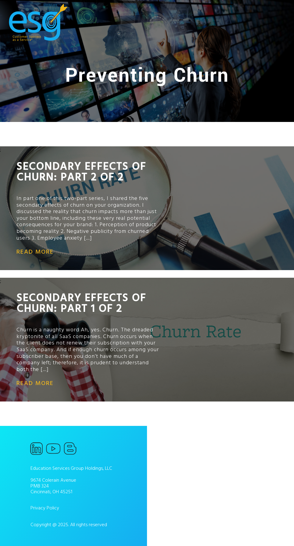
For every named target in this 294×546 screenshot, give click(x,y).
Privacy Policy (44, 508)
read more (35, 252)
